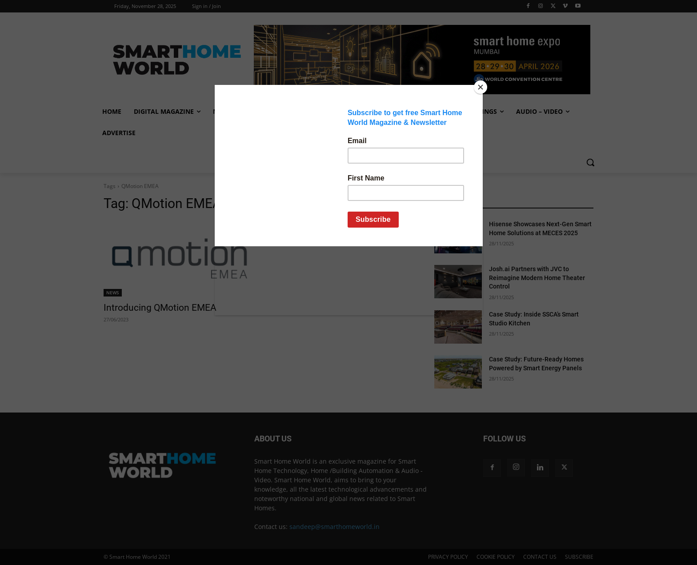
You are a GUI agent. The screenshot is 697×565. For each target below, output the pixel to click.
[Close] (480, 87)
